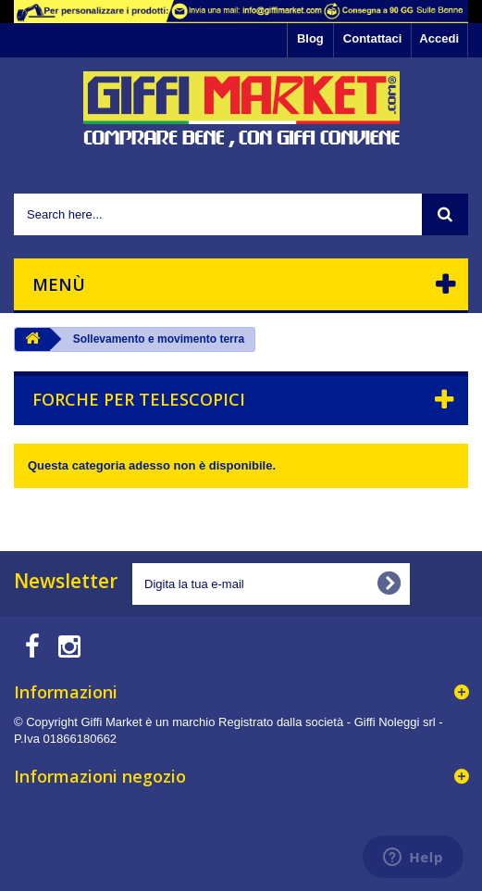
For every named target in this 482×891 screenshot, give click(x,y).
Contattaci (372, 38)
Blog (310, 38)
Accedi (439, 38)
